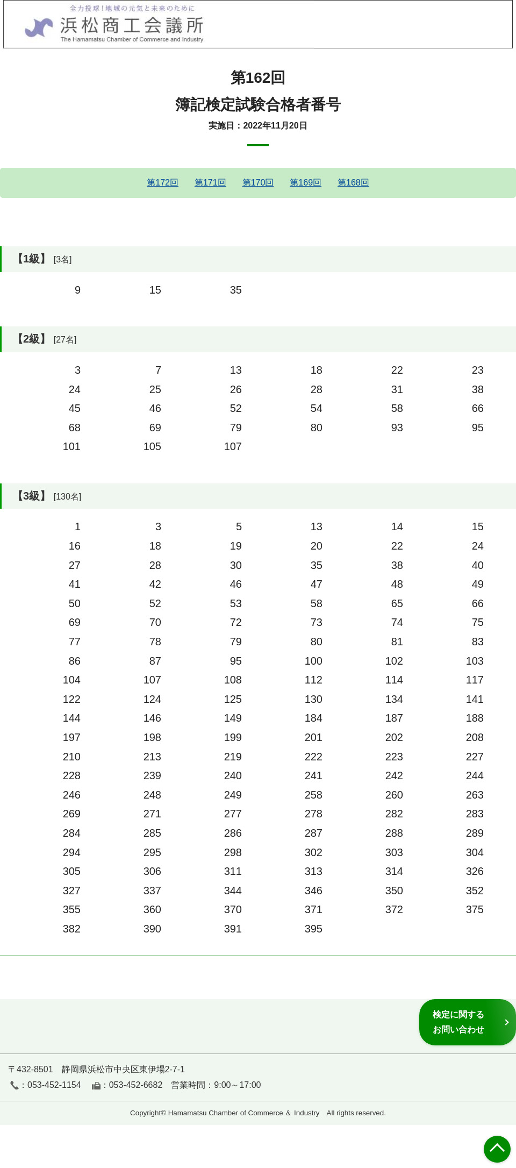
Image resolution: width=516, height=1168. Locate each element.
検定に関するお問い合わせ (458, 1022)
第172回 (162, 182)
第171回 (210, 182)
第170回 (258, 182)
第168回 (353, 182)
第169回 (305, 182)
